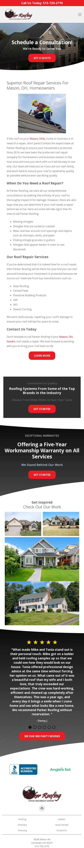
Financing (22, 830)
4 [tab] (44, 727)
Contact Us (62, 830)
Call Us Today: (42, 3)
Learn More (42, 355)
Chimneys (22, 824)
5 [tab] (49, 727)
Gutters (61, 819)
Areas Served (61, 824)
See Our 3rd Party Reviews (42, 736)
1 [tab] (30, 727)
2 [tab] (35, 727)
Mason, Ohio (37, 138)
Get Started (42, 409)
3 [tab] (39, 727)
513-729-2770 (42, 846)
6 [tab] (54, 727)
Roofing (22, 819)
